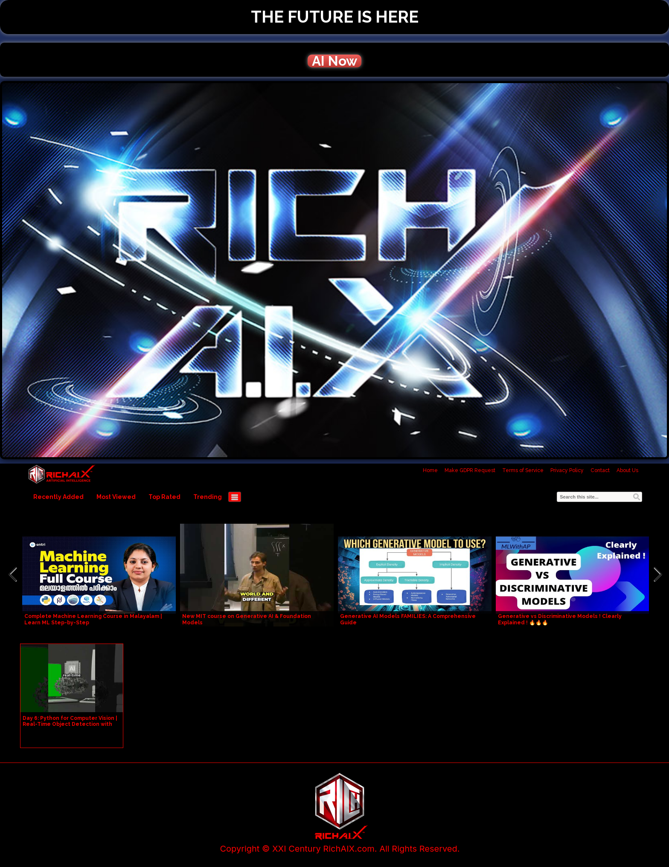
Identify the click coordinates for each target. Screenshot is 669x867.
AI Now (334, 61)
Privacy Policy (567, 470)
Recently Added (58, 496)
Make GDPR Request (470, 470)
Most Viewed (116, 496)
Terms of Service (523, 470)
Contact (600, 470)
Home (430, 470)
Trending (207, 496)
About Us (627, 470)
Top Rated (164, 496)
